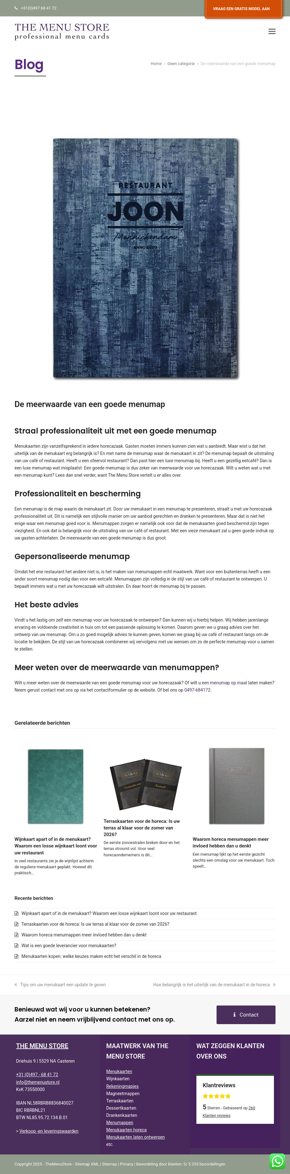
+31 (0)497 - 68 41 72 (37, 1074)
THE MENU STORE (42, 1046)
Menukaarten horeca (126, 1129)
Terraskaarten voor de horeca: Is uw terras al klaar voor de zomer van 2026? (142, 827)
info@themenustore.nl (38, 1082)
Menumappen (119, 1122)
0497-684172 (197, 690)
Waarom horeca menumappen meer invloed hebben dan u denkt (84, 934)
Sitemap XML (87, 1164)
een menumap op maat (224, 682)
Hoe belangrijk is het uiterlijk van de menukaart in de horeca (214, 984)
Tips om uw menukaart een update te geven (60, 984)
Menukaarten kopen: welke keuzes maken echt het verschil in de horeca (91, 956)
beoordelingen (208, 1164)
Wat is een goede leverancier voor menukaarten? (68, 945)
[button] (272, 31)
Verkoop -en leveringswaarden (49, 1131)
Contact (246, 1015)
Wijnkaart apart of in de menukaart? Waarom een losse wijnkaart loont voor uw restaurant (55, 845)
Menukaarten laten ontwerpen (135, 1137)
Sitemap (109, 1164)
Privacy (126, 1164)
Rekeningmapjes (122, 1086)
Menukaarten (119, 1071)
